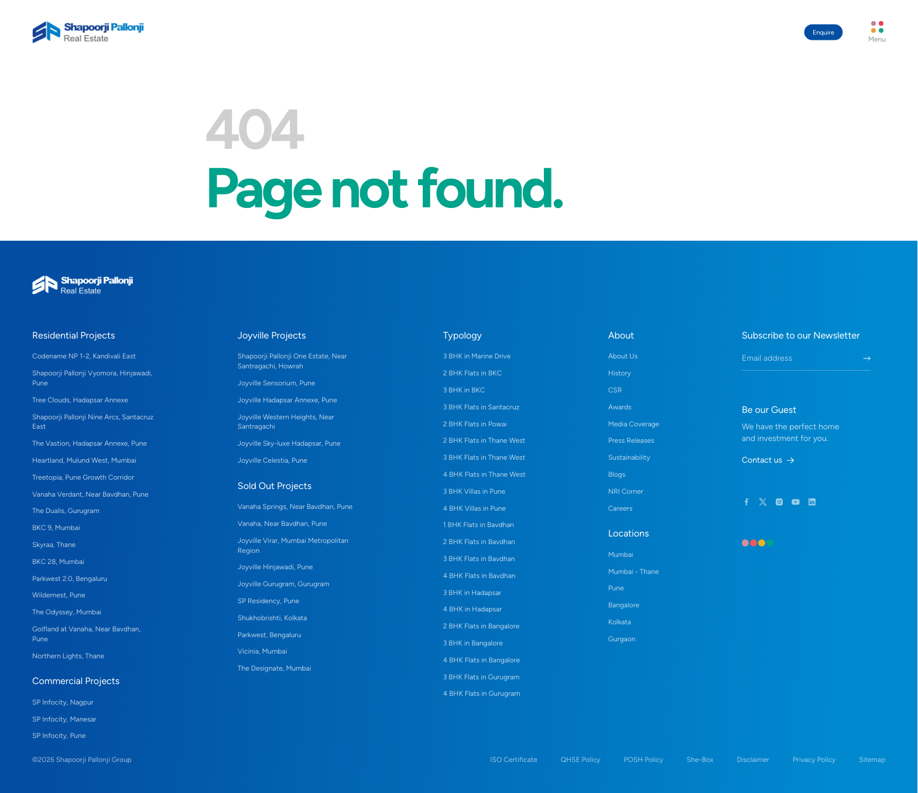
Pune (616, 588)
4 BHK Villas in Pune (474, 508)
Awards (620, 407)
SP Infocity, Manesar (64, 719)
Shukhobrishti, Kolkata (272, 618)
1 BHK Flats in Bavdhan (478, 525)
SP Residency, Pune (268, 601)
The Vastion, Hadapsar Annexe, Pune (89, 443)
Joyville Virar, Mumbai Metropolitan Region (293, 545)
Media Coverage (633, 424)
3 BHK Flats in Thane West (484, 457)
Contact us (768, 460)
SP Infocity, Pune (58, 736)
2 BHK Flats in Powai (475, 424)
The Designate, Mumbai (274, 668)
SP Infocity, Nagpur (63, 702)
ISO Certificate (513, 760)
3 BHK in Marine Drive (477, 356)
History (619, 373)
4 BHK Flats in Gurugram (481, 693)
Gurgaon (622, 639)
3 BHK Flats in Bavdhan (479, 559)
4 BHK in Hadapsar (472, 609)
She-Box (700, 760)
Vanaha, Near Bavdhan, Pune (282, 523)
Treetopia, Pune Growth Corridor (83, 477)
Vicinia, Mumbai (262, 651)
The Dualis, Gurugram (66, 511)
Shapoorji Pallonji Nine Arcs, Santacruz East (92, 422)
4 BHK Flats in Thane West (484, 474)
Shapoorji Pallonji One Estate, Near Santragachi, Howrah (292, 361)
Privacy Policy (814, 760)
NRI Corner (625, 491)
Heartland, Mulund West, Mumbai (84, 460)
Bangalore (624, 605)
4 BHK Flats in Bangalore (481, 660)
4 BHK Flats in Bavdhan (479, 576)
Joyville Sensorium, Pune (277, 383)
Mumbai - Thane (633, 572)
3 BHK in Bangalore (473, 643)
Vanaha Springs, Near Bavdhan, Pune (295, 507)
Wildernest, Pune (58, 595)
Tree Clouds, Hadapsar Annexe (80, 400)
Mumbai (620, 555)
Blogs (617, 474)
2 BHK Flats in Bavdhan (479, 542)
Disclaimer (753, 760)
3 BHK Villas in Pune (474, 491)
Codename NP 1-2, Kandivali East (84, 356)
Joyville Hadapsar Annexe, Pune (287, 400)
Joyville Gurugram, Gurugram (284, 584)
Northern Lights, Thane (68, 656)
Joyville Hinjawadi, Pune (275, 567)
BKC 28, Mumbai (58, 562)
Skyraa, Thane (54, 545)
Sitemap (872, 760)
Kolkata (619, 622)
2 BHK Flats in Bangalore (481, 626)
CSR (615, 390)
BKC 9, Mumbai (56, 528)
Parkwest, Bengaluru (269, 635)
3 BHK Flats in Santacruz (481, 407)
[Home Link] (88, 32)
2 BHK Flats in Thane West (484, 440)
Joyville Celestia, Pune (272, 460)
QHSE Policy (581, 760)
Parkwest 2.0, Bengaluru (69, 579)
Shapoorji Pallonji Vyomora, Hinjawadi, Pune (92, 378)
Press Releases (631, 440)
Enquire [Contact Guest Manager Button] (823, 32)
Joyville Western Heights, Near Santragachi (286, 422)
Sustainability (629, 457)
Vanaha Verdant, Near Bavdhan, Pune (90, 494)
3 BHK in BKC (464, 390)
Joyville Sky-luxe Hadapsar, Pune (289, 443)
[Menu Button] (877, 32)
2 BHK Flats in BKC (472, 373)
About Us (623, 356)
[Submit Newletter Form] (867, 358)
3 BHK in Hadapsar (472, 593)
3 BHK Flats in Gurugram (481, 677)
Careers (620, 508)
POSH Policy (643, 760)
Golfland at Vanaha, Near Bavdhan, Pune (86, 634)
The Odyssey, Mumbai (66, 612)
